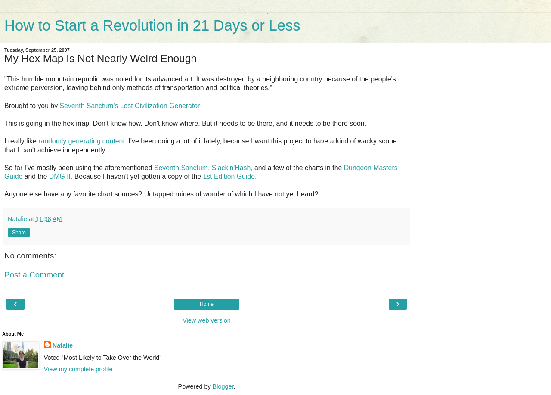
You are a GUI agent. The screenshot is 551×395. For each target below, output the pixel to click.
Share (19, 233)
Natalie (63, 345)
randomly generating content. (82, 141)
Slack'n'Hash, (232, 167)
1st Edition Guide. (230, 176)
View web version (207, 320)
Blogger (223, 386)
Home (207, 304)
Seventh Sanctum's (88, 105)
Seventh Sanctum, (182, 167)
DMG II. (61, 176)
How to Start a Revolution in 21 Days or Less (152, 25)
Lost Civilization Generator (160, 105)
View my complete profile (78, 369)
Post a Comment (34, 274)
